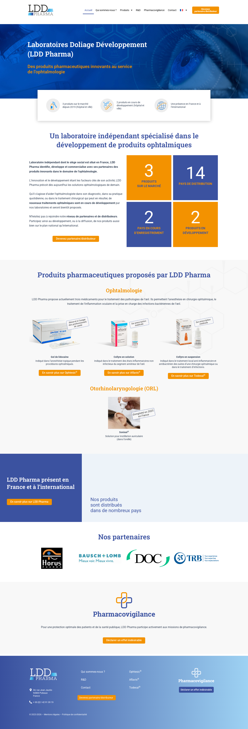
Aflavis (134, 679)
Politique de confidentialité (74, 714)
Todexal (134, 687)
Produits (126, 10)
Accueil (88, 10)
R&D (138, 10)
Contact (172, 10)
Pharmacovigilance (154, 10)
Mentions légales (52, 714)
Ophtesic (135, 672)
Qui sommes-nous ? (106, 10)
